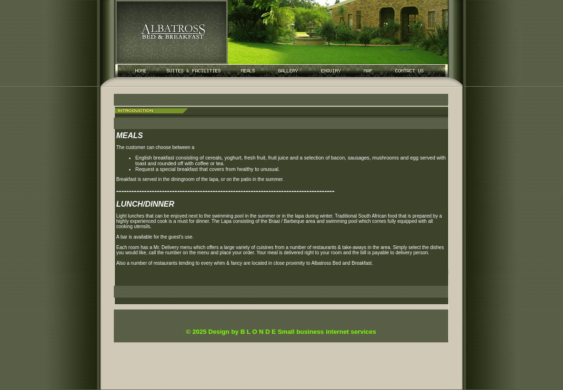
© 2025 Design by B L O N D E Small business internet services (281, 331)
